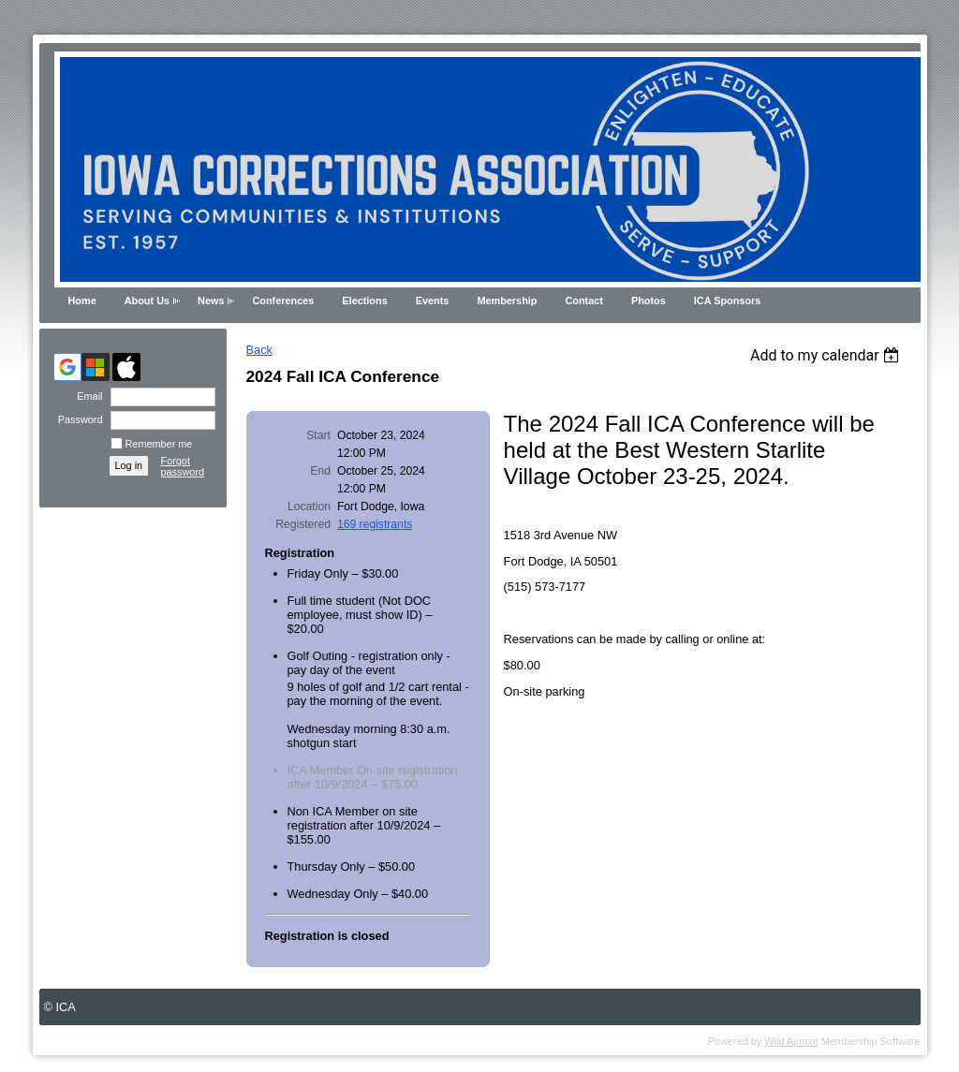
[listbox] (827, 355)
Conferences (283, 300)
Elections (364, 300)
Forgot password (183, 466)
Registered (303, 524)
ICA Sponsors (727, 300)
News (211, 300)
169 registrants (374, 524)
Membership (507, 300)
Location (309, 506)
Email (86, 396)
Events (433, 300)
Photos (648, 300)
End (320, 470)
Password (76, 419)
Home (82, 300)
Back (259, 350)
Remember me (159, 443)
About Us (147, 300)
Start (318, 435)
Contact (583, 300)
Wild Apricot (791, 1041)
